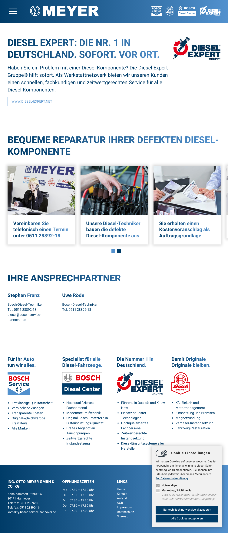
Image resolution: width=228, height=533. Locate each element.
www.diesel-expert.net (32, 101)
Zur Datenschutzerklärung (172, 478)
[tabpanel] (41, 205)
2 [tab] (119, 251)
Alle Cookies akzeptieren (187, 518)
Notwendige (166, 485)
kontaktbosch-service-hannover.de (32, 512)
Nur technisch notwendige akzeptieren (187, 510)
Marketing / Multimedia (173, 490)
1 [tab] (113, 251)
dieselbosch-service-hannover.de (24, 317)
